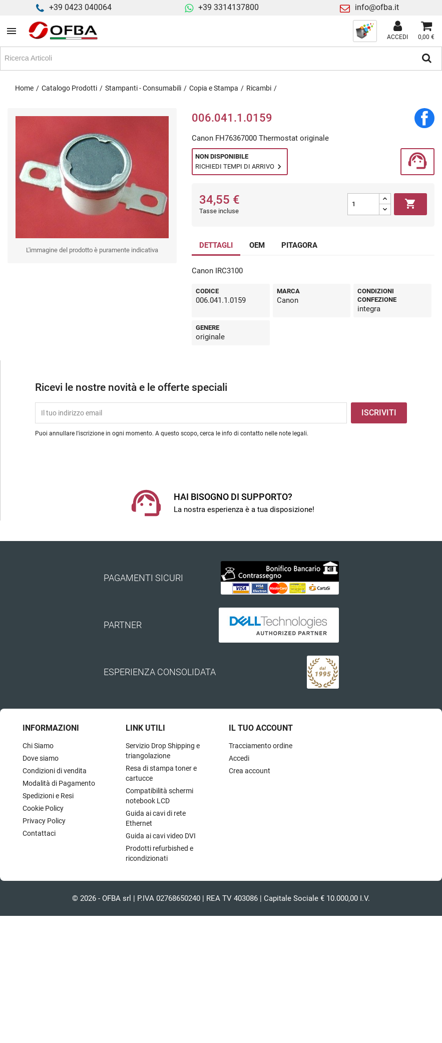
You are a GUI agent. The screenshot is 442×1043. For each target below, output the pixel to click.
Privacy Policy (44, 821)
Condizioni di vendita (55, 771)
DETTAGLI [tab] (216, 245)
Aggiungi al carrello (410, 204)
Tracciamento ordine (260, 746)
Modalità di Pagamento (59, 783)
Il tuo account (261, 728)
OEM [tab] (257, 245)
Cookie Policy (43, 808)
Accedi (239, 758)
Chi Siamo (38, 746)
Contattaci (39, 833)
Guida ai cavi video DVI (161, 836)
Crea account (249, 771)
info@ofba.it (377, 7)
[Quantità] (363, 204)
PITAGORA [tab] (299, 245)
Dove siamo (41, 758)
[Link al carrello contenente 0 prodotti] (426, 31)
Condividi (424, 118)
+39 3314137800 (228, 7)
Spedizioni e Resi (48, 796)
